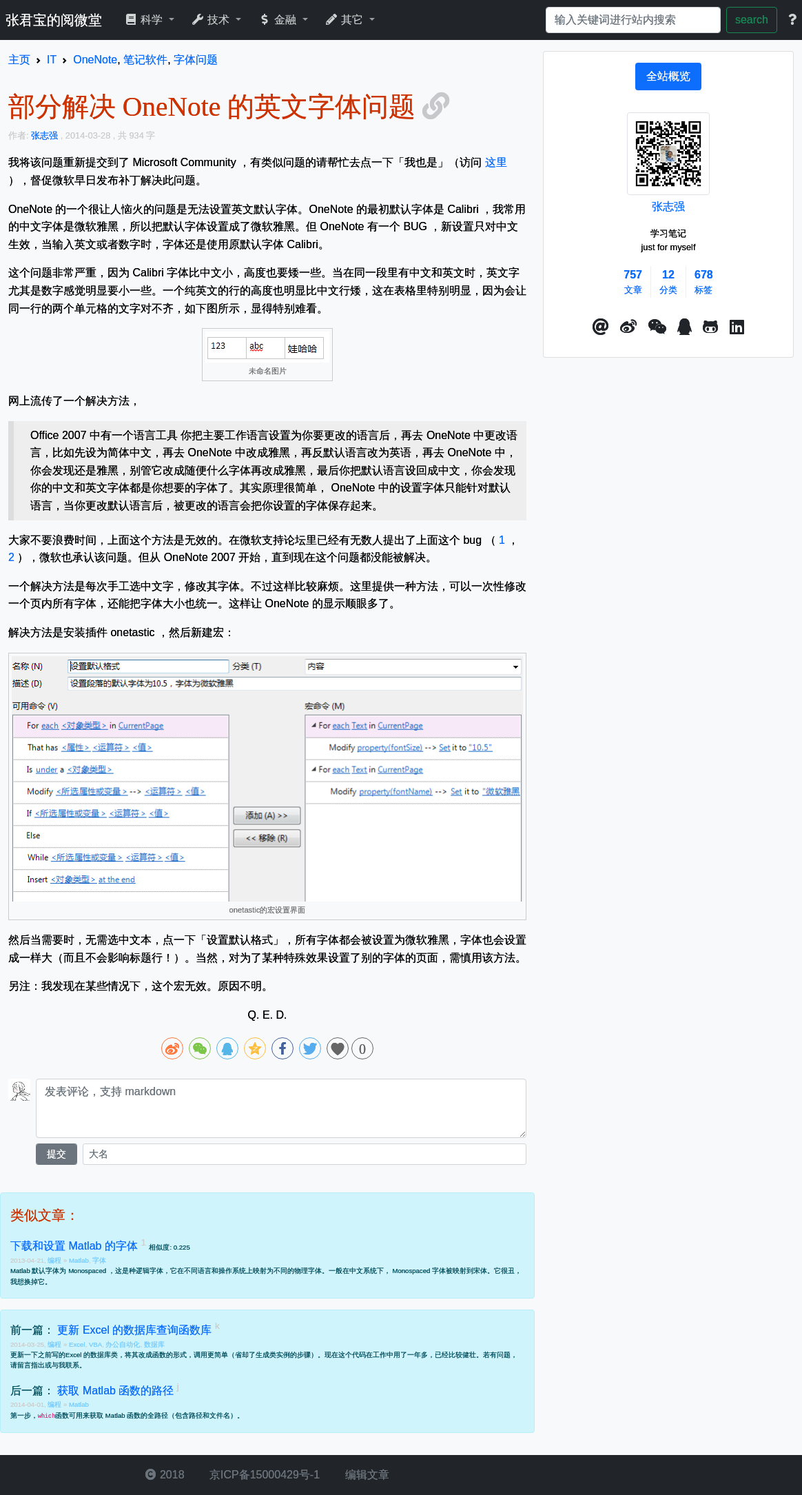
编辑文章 (365, 1475)
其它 (346, 20)
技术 (212, 20)
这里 (496, 162)
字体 (99, 1260)
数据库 (154, 1344)
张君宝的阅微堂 (54, 20)
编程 (55, 1260)
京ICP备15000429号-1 (263, 1475)
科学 (145, 20)
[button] (601, 327)
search (751, 20)
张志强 (668, 206)
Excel (77, 1344)
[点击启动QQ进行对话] (684, 327)
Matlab (79, 1260)
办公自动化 (122, 1344)
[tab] (668, 76)
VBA (95, 1344)
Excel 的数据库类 (91, 1355)
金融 (279, 20)
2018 (164, 1475)
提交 (56, 1153)
